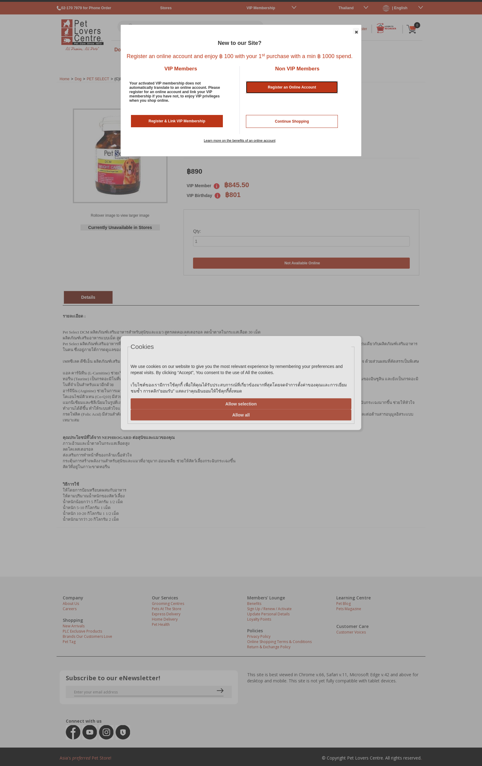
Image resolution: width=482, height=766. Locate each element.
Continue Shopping (292, 121)
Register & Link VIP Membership (176, 121)
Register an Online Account (292, 87)
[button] (356, 31)
